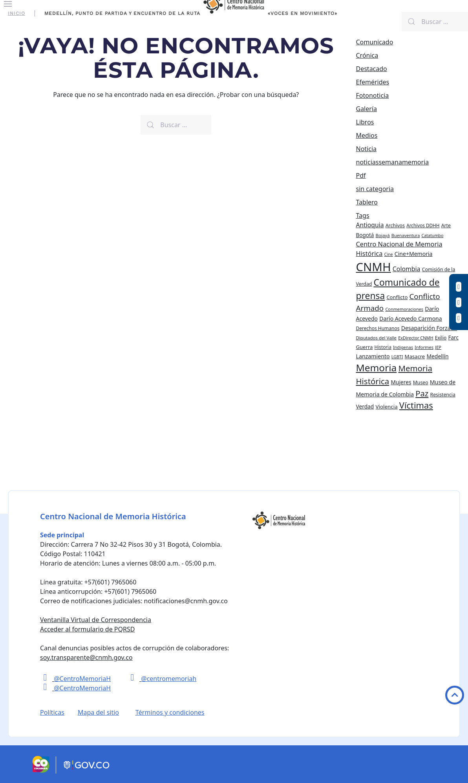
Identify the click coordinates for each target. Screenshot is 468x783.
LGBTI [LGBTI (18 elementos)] (397, 357)
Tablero (367, 202)
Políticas (52, 712)
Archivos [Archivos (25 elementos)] (395, 225)
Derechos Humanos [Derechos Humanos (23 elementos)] (378, 328)
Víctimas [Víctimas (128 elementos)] (416, 405)
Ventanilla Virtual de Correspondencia (95, 619)
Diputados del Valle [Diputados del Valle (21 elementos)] (376, 338)
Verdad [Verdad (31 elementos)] (365, 406)
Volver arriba (454, 695)
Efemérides (372, 82)
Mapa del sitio (98, 712)
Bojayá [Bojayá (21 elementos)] (383, 235)
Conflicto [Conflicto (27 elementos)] (397, 297)
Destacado (371, 68)
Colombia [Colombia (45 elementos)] (406, 269)
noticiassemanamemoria (392, 162)
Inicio (16, 13)
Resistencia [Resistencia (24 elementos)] (442, 394)
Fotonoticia (372, 95)
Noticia (366, 148)
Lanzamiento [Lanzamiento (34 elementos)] (373, 356)
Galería (366, 108)
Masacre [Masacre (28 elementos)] (415, 356)
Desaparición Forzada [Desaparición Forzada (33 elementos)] (429, 328)
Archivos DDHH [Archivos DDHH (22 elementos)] (422, 225)
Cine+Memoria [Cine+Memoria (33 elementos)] (414, 253)
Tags (362, 215)
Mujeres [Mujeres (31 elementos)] (401, 382)
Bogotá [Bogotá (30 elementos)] (365, 235)
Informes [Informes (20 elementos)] (424, 347)
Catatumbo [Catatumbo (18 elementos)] (432, 235)
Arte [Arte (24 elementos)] (446, 225)
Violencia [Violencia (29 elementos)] (386, 406)
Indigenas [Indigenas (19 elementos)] (403, 347)
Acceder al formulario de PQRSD (87, 629)
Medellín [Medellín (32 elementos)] (437, 356)
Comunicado (374, 42)
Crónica (367, 55)
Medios (367, 135)
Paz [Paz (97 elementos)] (421, 393)
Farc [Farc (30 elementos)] (453, 337)
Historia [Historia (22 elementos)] (383, 347)
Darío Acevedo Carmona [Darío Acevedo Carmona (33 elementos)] (410, 318)
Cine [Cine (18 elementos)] (388, 254)
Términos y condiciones (170, 712)
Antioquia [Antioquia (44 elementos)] (370, 225)
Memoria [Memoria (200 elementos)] (376, 367)
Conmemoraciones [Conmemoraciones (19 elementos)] (404, 309)
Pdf (361, 175)
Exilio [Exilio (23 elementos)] (441, 337)
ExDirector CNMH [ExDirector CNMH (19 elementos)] (415, 338)
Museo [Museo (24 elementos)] (420, 382)
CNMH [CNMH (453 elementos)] (373, 267)
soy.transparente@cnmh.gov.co (86, 657)
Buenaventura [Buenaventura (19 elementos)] (405, 235)
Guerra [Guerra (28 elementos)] (364, 346)
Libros (365, 122)
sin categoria (375, 188)
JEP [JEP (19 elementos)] (438, 347)
